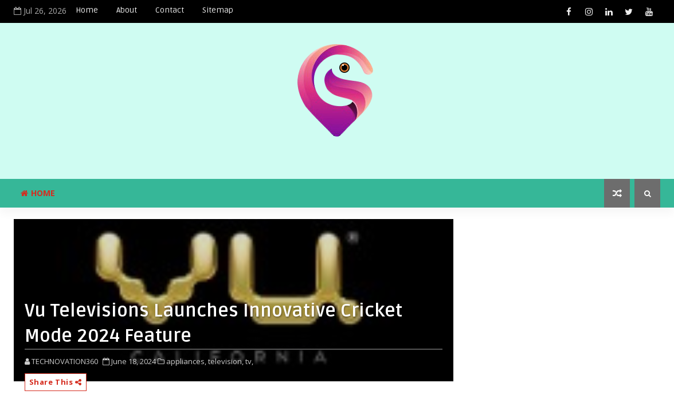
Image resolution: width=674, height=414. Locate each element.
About (126, 10)
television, (226, 361)
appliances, (186, 361)
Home (87, 10)
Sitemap (217, 10)
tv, (249, 361)
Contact (169, 10)
